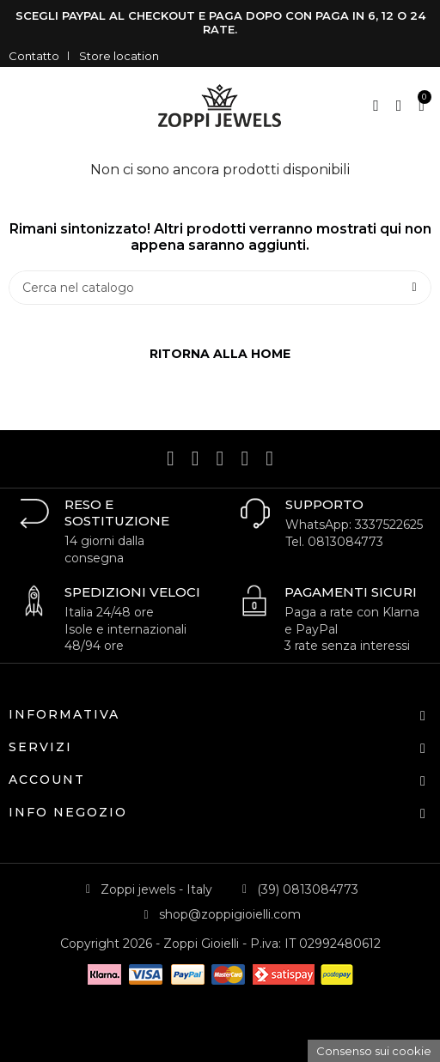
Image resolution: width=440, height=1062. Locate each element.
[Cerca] (220, 287)
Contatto (34, 56)
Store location (119, 56)
